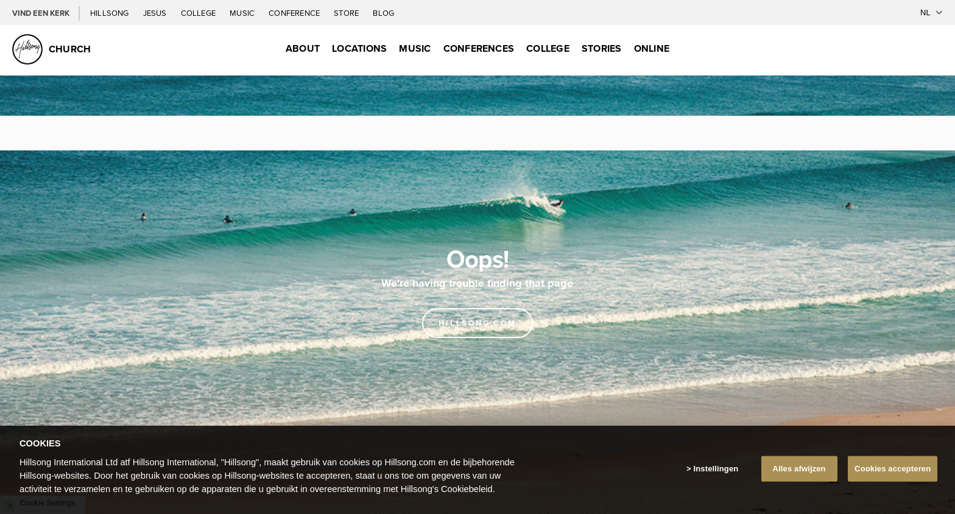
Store (347, 12)
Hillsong (110, 12)
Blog (383, 12)
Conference (295, 12)
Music (243, 12)
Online (651, 48)
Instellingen (716, 468)
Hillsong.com (477, 323)
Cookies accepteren (893, 468)
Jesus (156, 12)
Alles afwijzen (799, 468)
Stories (602, 48)
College (199, 12)
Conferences (479, 48)
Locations (359, 48)
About (303, 48)
